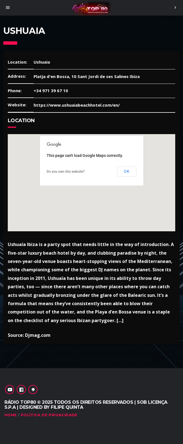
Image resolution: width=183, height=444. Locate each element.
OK (126, 171)
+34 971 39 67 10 (51, 90)
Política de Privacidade (49, 415)
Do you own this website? (66, 172)
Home (10, 415)
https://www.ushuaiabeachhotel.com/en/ (77, 105)
